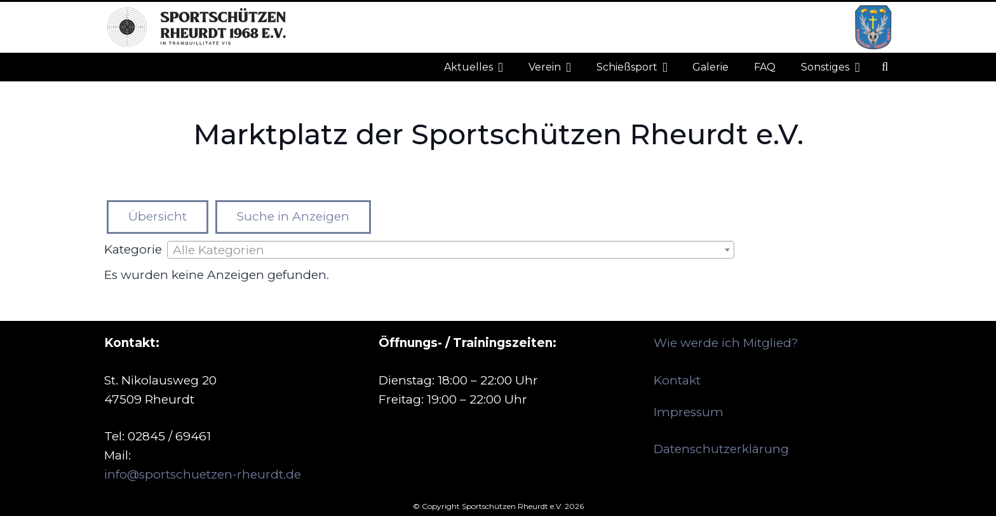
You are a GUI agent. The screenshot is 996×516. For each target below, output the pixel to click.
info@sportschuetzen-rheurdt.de (202, 474)
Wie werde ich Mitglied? (726, 343)
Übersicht (157, 216)
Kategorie (133, 249)
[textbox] (451, 250)
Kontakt (677, 380)
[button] (885, 67)
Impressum (688, 412)
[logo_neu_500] (196, 27)
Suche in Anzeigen (293, 216)
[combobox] (450, 250)
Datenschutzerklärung (721, 449)
